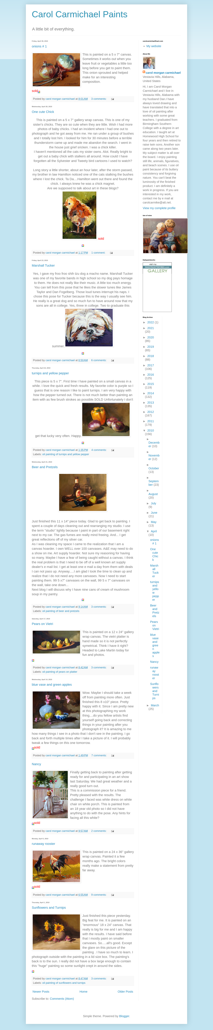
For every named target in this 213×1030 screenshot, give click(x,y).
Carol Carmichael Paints (80, 14)
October (154, 468)
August (153, 494)
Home (83, 991)
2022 (151, 322)
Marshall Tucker (43, 265)
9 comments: (99, 894)
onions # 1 (39, 46)
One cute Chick (43, 112)
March (155, 705)
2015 (150, 384)
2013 (150, 402)
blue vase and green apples (52, 684)
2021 (150, 328)
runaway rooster (43, 844)
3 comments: (99, 98)
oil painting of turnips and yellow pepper (65, 454)
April (154, 531)
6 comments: (99, 360)
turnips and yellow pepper (50, 373)
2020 (150, 337)
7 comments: (99, 755)
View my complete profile (159, 208)
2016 (150, 374)
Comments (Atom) (62, 998)
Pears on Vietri (42, 624)
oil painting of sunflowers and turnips (63, 982)
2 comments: (99, 830)
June (154, 512)
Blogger (124, 1016)
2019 (150, 346)
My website (153, 46)
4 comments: (99, 450)
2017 (150, 365)
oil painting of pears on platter (59, 671)
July (153, 503)
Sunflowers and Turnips (49, 907)
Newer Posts (41, 991)
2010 (150, 430)
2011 (150, 421)
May (153, 522)
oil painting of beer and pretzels (60, 611)
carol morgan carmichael (163, 72)
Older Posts (125, 991)
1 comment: (98, 252)
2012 (150, 411)
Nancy (36, 764)
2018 (150, 356)
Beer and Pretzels (45, 467)
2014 (150, 393)
